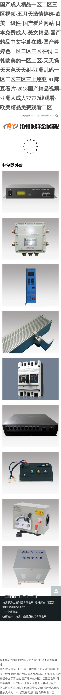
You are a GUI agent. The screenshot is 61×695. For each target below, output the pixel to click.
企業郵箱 (10, 611)
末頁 (33, 596)
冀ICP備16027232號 (13, 607)
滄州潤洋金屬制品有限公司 (30, 126)
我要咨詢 (27, 116)
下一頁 (24, 596)
